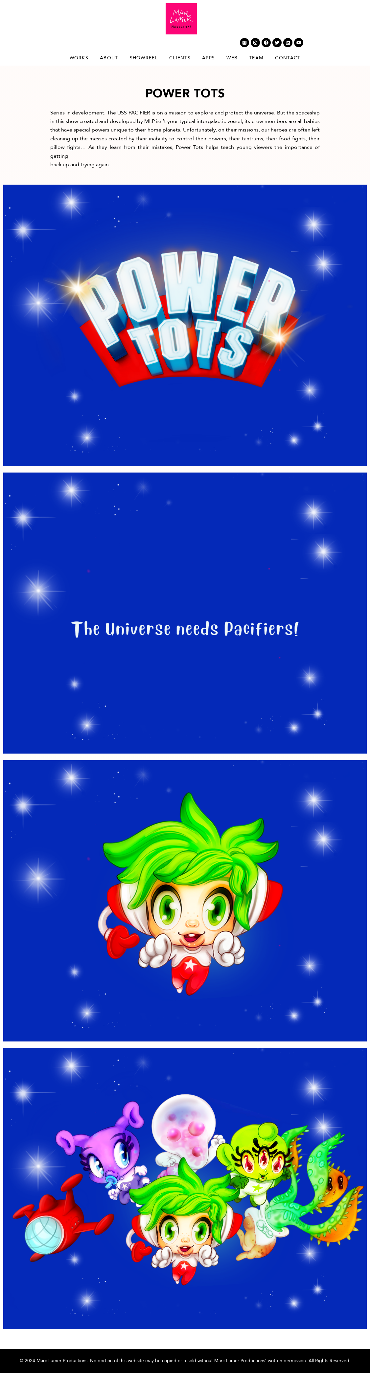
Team (256, 58)
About (109, 58)
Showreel (144, 58)
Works (79, 58)
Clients (180, 58)
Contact (287, 58)
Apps (208, 58)
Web (232, 58)
